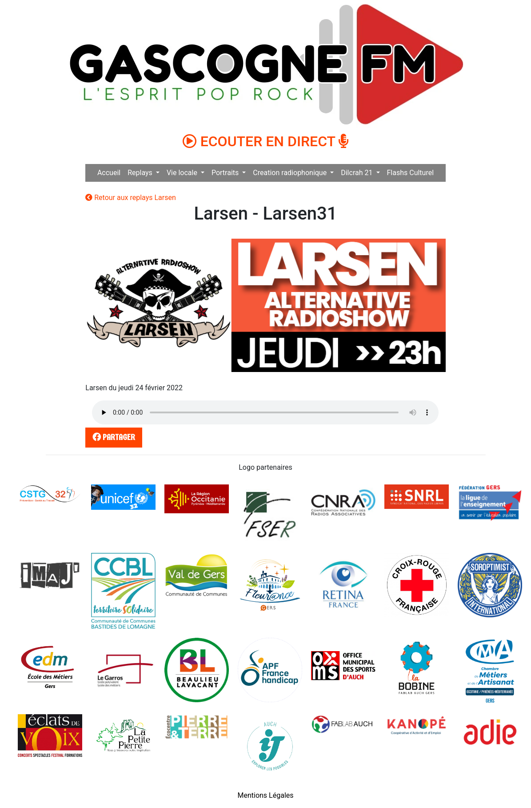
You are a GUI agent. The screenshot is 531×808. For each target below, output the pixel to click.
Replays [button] (141, 172)
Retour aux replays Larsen (130, 197)
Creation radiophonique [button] (290, 172)
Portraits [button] (226, 172)
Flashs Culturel (410, 172)
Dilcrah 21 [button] (357, 172)
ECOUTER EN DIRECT (266, 141)
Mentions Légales (265, 795)
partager (112, 437)
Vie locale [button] (183, 172)
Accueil (108, 172)
